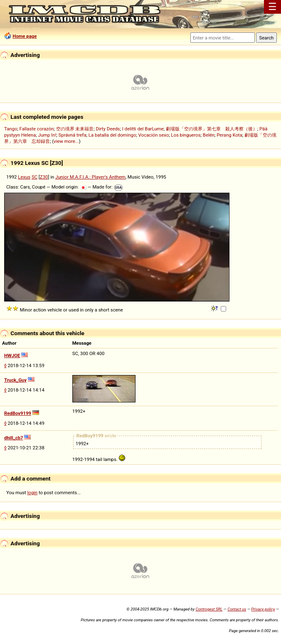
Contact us (236, 609)
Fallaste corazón (37, 129)
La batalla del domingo (112, 135)
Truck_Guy (15, 380)
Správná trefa (72, 135)
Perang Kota (229, 135)
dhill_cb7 (13, 438)
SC (34, 177)
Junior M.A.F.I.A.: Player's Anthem (90, 177)
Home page (24, 36)
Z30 (44, 177)
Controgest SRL (208, 609)
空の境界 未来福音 (75, 129)
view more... (66, 141)
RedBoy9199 (17, 413)
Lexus (24, 177)
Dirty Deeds (108, 129)
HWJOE (12, 355)
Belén (208, 135)
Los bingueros (185, 135)
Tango (10, 129)
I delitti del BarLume (143, 129)
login (32, 492)
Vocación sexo (153, 135)
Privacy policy (263, 609)
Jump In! (47, 135)
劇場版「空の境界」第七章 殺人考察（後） (211, 129)
